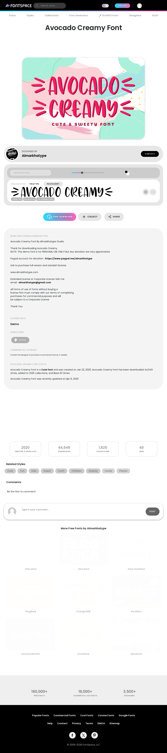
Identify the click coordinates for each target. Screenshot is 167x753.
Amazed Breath (30, 654)
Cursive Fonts (106, 715)
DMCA (101, 723)
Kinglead (30, 611)
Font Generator (78, 15)
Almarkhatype (34, 155)
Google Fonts (127, 715)
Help (50, 723)
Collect (90, 217)
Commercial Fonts (64, 715)
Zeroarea (83, 569)
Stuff (155, 15)
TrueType (34, 184)
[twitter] (83, 735)
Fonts (12, 15)
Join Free (154, 5)
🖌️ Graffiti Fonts (108, 15)
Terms (89, 723)
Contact (150, 154)
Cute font (47, 369)
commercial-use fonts (85, 695)
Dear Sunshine (136, 569)
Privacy (76, 723)
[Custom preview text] (30, 173)
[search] (49, 6)
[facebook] (72, 735)
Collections (52, 15)
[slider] (82, 173)
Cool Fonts (86, 715)
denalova (136, 654)
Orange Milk (83, 611)
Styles (30, 15)
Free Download (59, 217)
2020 (25, 447)
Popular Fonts (40, 715)
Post (153, 511)
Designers (135, 15)
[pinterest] (94, 735)
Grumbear (83, 654)
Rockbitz (136, 611)
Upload (122, 5)
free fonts (39, 695)
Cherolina (31, 569)
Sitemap (114, 723)
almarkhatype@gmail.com (35, 282)
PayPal (20, 340)
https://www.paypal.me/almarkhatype (68, 258)
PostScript (53, 184)
